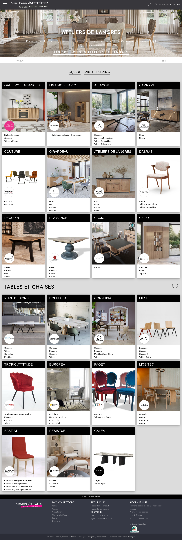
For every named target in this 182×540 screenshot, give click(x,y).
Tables (7, 351)
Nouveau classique (57, 417)
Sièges (97, 480)
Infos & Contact (136, 514)
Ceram (97, 207)
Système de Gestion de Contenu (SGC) (77, 537)
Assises (52, 480)
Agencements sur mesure (101, 518)
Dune (51, 204)
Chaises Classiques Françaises (18, 480)
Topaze (142, 273)
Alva (96, 201)
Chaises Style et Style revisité (17, 489)
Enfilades (143, 348)
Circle (141, 135)
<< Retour (162, 61)
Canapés (53, 348)
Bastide (7, 270)
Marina (97, 267)
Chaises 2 (8, 204)
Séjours (20, 61)
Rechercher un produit (100, 505)
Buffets (52, 267)
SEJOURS (75, 72)
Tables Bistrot (145, 357)
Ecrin (141, 270)
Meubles (8, 357)
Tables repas (100, 483)
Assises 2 (53, 483)
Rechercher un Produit (167, 4)
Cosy (96, 210)
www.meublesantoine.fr (139, 517)
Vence (7, 276)
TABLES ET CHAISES (97, 72)
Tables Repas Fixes (148, 204)
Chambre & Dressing (61, 514)
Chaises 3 (143, 423)
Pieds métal (54, 423)
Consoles (8, 354)
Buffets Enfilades (11, 135)
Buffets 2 (53, 270)
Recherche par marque (100, 508)
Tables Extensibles (102, 141)
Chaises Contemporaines (15, 483)
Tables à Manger (11, 141)
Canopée (143, 267)
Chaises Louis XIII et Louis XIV (18, 486)
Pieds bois (54, 420)
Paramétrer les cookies (139, 511)
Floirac (142, 138)
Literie (54, 517)
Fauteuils (53, 351)
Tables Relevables (102, 144)
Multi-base (54, 414)
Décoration (56, 520)
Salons (55, 505)
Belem (97, 204)
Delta (51, 201)
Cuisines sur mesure (99, 515)
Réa (6, 273)
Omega (52, 210)
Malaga (52, 207)
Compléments (57, 511)
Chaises (8, 138)
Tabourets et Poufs (102, 417)
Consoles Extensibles (103, 138)
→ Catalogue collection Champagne (65, 135)
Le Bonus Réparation (138, 523)
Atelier (7, 267)
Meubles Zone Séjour (103, 354)
